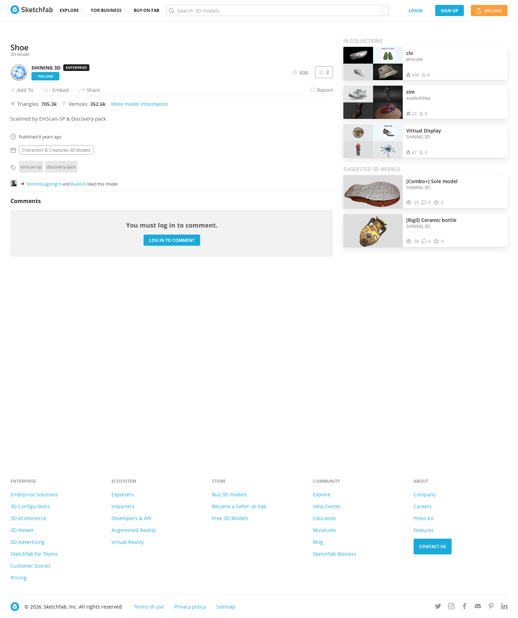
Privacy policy (190, 606)
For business (106, 10)
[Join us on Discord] (478, 607)
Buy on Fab (146, 10)
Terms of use (149, 606)
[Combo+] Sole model (432, 181)
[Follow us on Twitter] (438, 607)
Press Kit (424, 518)
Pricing (18, 577)
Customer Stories (30, 565)
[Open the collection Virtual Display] (373, 141)
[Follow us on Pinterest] (491, 607)
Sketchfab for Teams (34, 554)
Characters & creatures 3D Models (56, 330)
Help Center (327, 506)
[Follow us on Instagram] (451, 607)
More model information (139, 284)
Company (425, 494)
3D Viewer (22, 530)
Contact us (432, 546)
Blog (318, 542)
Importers (122, 506)
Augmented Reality (133, 530)
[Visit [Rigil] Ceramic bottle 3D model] (373, 230)
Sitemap (225, 606)
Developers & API (131, 518)
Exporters (122, 494)
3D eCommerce (28, 518)
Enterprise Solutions (34, 494)
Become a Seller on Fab (239, 506)
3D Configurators (30, 506)
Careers (423, 506)
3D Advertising (27, 542)
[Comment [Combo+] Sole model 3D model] (426, 203)
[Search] (277, 10)
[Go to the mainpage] (31, 10)
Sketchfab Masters (334, 554)
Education (324, 518)
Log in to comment (172, 421)
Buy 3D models (229, 494)
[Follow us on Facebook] (464, 607)
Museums (324, 530)
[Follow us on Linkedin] (504, 607)
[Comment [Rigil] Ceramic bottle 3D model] (426, 241)
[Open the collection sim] (373, 102)
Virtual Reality (127, 542)
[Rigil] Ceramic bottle (431, 220)
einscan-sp (31, 347)
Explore (69, 10)
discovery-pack (61, 347)
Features (424, 530)
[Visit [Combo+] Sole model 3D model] (373, 192)
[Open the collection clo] (373, 63)
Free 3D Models (230, 518)
